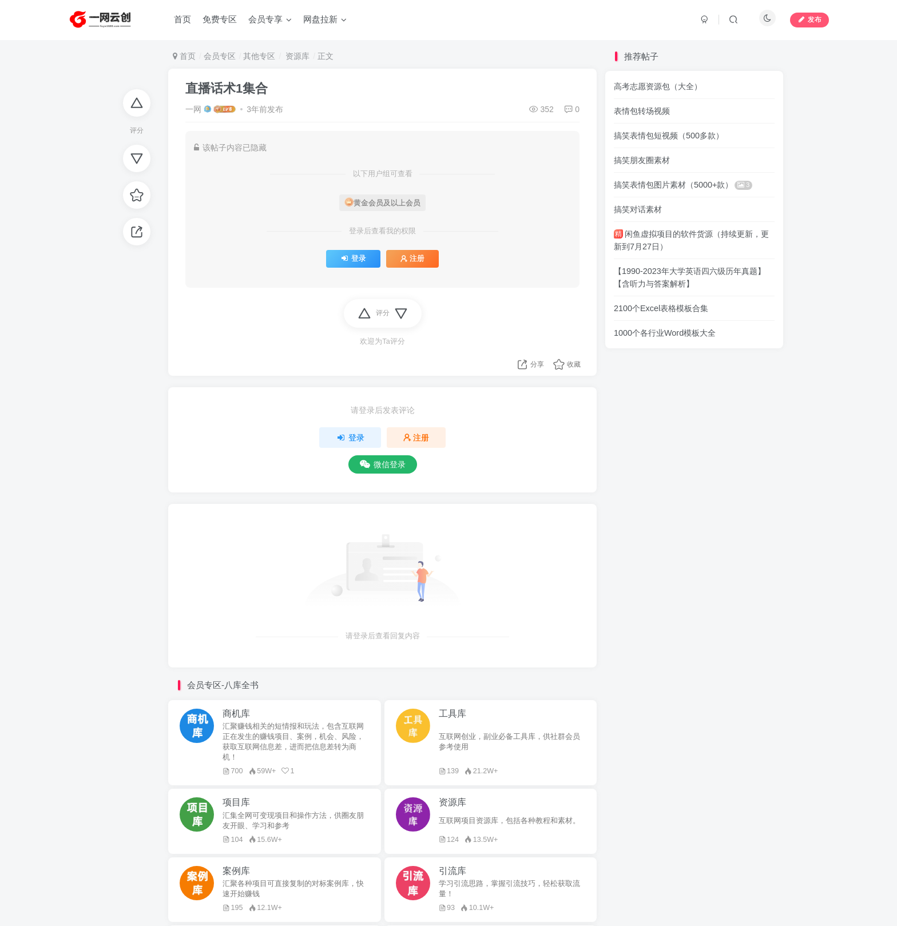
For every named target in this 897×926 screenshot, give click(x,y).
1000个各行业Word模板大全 (665, 332)
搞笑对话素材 (638, 209)
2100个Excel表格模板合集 (661, 308)
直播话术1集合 (226, 88)
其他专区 (259, 56)
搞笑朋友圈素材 (642, 160)
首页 (184, 56)
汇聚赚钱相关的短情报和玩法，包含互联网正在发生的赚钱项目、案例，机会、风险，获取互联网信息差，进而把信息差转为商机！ (293, 741)
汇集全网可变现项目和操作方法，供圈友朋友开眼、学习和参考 (293, 821)
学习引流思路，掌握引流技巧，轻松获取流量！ (509, 889)
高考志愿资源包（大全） (658, 86)
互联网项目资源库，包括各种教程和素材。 (509, 821)
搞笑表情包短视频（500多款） (669, 135)
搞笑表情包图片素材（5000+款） (683, 184)
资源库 (296, 56)
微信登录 (383, 464)
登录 (353, 259)
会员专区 (220, 56)
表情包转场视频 (642, 111)
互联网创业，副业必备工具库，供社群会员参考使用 (509, 742)
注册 (412, 259)
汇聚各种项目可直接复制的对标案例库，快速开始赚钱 (293, 889)
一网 (193, 109)
